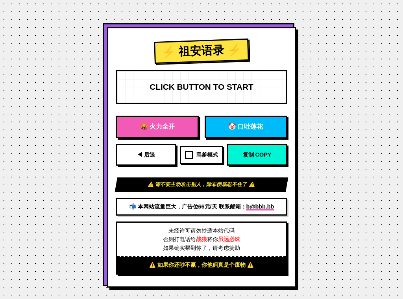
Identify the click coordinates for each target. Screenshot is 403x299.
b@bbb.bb (260, 206)
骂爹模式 (201, 155)
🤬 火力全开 (157, 126)
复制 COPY (257, 154)
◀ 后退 (146, 154)
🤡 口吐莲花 (245, 126)
